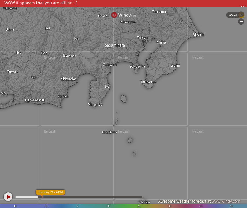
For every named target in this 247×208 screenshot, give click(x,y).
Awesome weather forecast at (199, 201)
